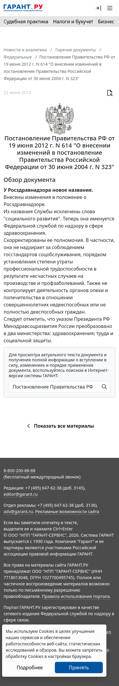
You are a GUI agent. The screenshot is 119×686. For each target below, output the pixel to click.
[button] (98, 8)
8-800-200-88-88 (19, 470)
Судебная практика (26, 21)
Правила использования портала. (76, 596)
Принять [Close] (79, 667)
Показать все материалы (59, 425)
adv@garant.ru (18, 511)
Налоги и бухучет (73, 21)
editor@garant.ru (21, 494)
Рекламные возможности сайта (67, 511)
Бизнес (106, 21)
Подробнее (29, 667)
